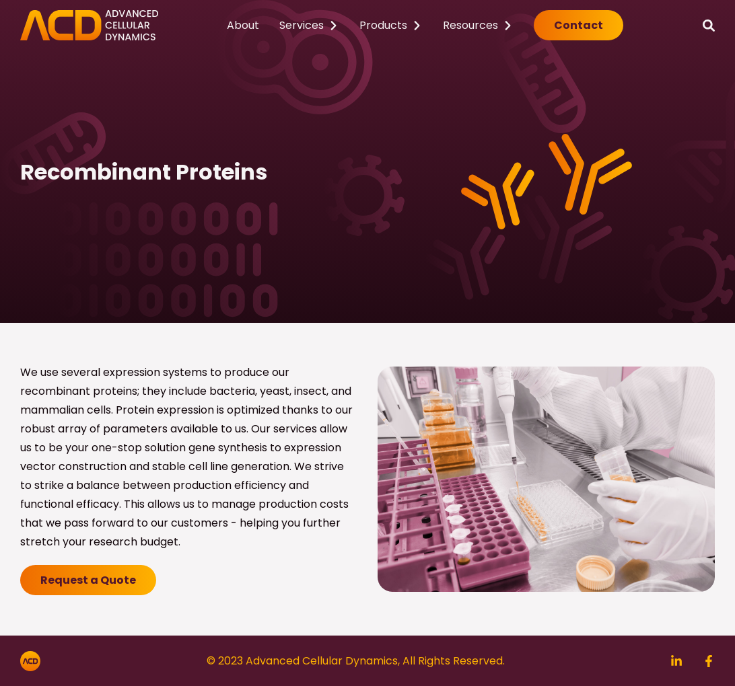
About (243, 25)
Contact (578, 25)
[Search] (709, 25)
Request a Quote (88, 580)
